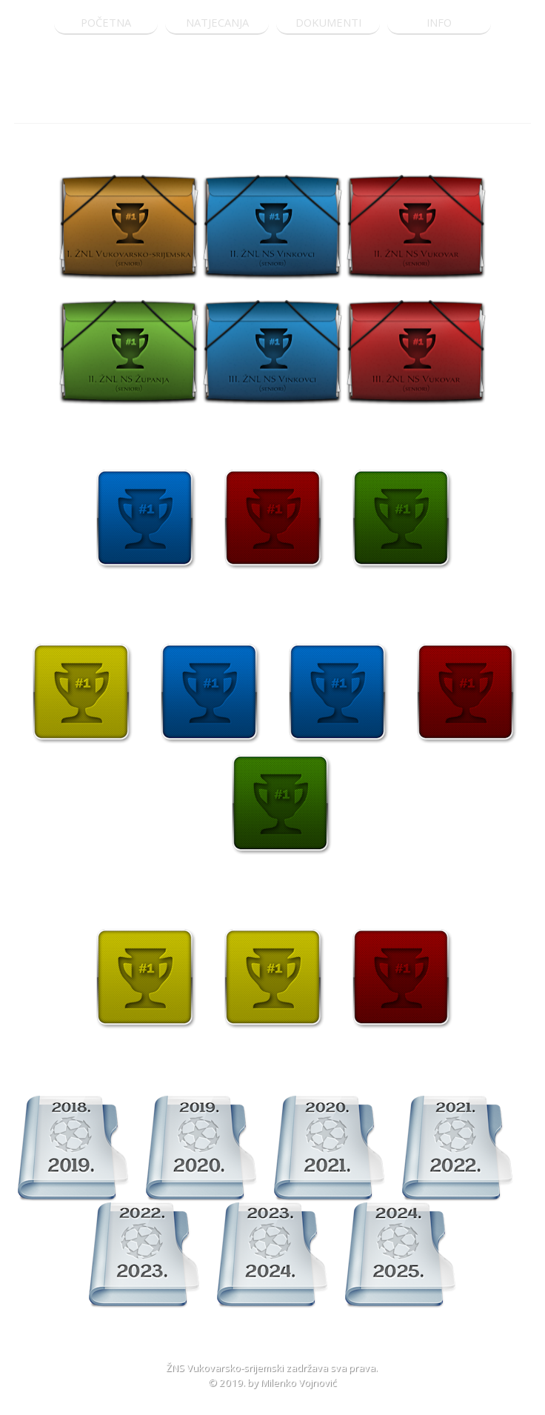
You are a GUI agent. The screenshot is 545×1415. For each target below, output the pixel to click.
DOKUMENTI (328, 22)
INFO (439, 22)
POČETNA (106, 22)
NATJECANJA (217, 22)
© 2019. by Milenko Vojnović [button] (272, 1382)
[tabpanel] (272, 108)
